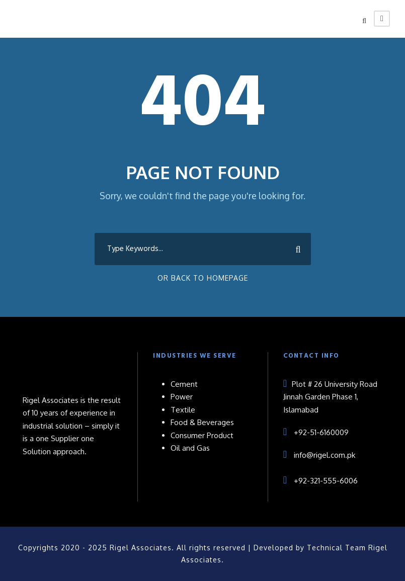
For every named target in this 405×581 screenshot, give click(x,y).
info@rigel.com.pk (324, 455)
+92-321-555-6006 (326, 480)
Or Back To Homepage (202, 278)
